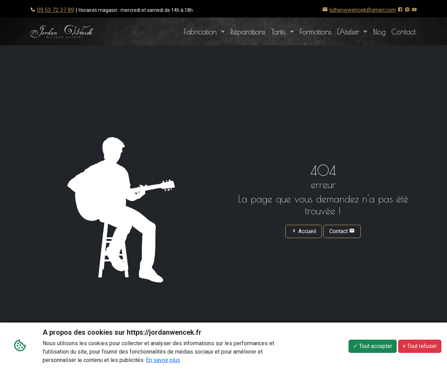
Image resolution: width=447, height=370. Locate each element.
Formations (315, 32)
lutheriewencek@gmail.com (362, 10)
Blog (379, 32)
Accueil (303, 231)
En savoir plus (163, 360)
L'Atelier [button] (353, 31)
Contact (403, 32)
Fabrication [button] (201, 32)
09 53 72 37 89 (55, 10)
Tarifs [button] (279, 32)
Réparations (247, 32)
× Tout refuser (420, 346)
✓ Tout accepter (372, 346)
